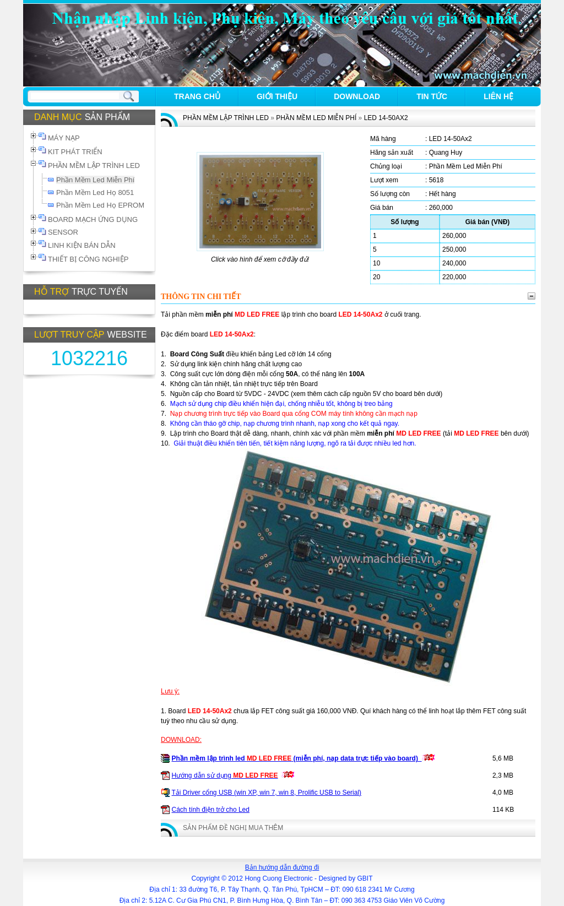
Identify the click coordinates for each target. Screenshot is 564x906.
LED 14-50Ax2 (386, 118)
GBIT (365, 878)
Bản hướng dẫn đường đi (282, 867)
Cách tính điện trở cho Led (211, 809)
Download (357, 96)
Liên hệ (498, 96)
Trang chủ (197, 96)
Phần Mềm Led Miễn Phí (95, 180)
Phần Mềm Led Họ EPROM (100, 205)
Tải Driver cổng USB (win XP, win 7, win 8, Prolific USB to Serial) (267, 792)
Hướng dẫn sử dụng (225, 775)
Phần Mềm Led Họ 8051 (95, 192)
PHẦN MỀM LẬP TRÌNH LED (226, 118)
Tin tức (431, 96)
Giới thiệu (277, 96)
